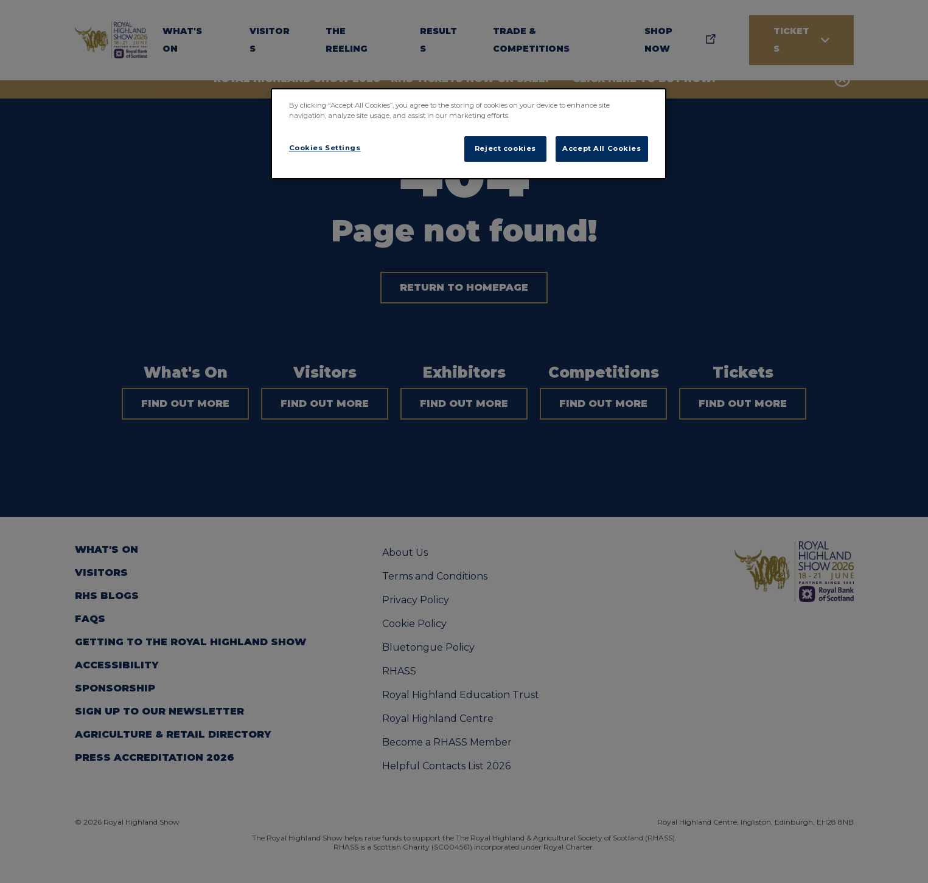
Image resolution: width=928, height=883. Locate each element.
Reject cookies (505, 148)
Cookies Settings (325, 148)
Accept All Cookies (601, 148)
